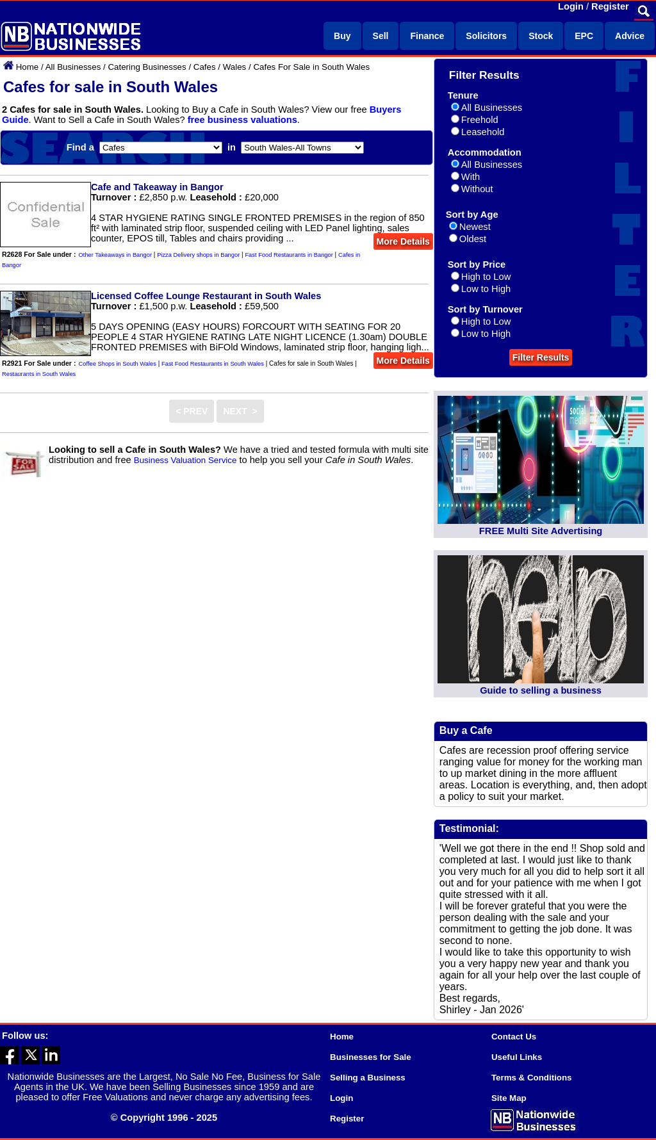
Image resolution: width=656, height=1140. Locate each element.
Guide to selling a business (541, 690)
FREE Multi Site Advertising (540, 531)
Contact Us (513, 1036)
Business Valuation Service (185, 460)
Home (27, 67)
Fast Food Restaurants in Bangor (288, 255)
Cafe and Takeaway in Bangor (157, 187)
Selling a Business (368, 1077)
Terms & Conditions (531, 1077)
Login (571, 6)
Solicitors (486, 36)
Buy (342, 36)
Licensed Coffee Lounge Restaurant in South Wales (206, 296)
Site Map (509, 1098)
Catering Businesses (147, 67)
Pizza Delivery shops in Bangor (198, 255)
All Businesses (73, 67)
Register (610, 6)
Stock (541, 36)
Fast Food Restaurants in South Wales (212, 364)
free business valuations (242, 120)
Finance (427, 36)
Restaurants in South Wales (39, 374)
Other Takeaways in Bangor (115, 255)
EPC (584, 36)
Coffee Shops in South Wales (117, 364)
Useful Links (516, 1057)
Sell (381, 36)
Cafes (204, 67)
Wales (235, 67)
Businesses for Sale (370, 1057)
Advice (629, 36)
